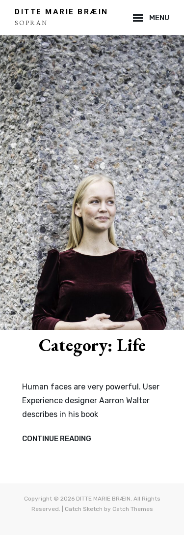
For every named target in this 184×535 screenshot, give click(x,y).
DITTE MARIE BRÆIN (61, 11)
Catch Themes (132, 508)
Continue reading (56, 439)
